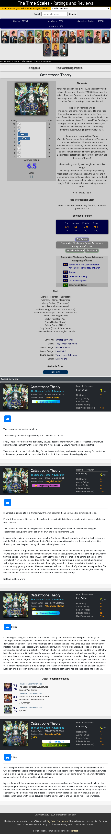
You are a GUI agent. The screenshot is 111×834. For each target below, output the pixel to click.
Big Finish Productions (57, 821)
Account (46, 8)
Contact (74, 831)
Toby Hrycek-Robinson (66, 343)
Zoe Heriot (92, 250)
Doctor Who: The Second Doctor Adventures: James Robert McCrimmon (34, 699)
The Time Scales (34, 3)
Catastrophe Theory (78, 276)
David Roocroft (63, 347)
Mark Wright (61, 359)
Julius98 (52, 397)
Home (3, 61)
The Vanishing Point (78, 280)
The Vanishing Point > (69, 68)
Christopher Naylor (64, 340)
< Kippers (34, 68)
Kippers (72, 272)
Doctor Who (14, 61)
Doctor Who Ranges (10, 8)
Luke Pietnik (61, 351)
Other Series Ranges (30, 8)
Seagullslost (53, 481)
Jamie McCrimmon (75, 250)
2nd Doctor (82, 239)
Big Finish (55, 372)
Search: (37, 14)
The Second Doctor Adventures (36, 61)
